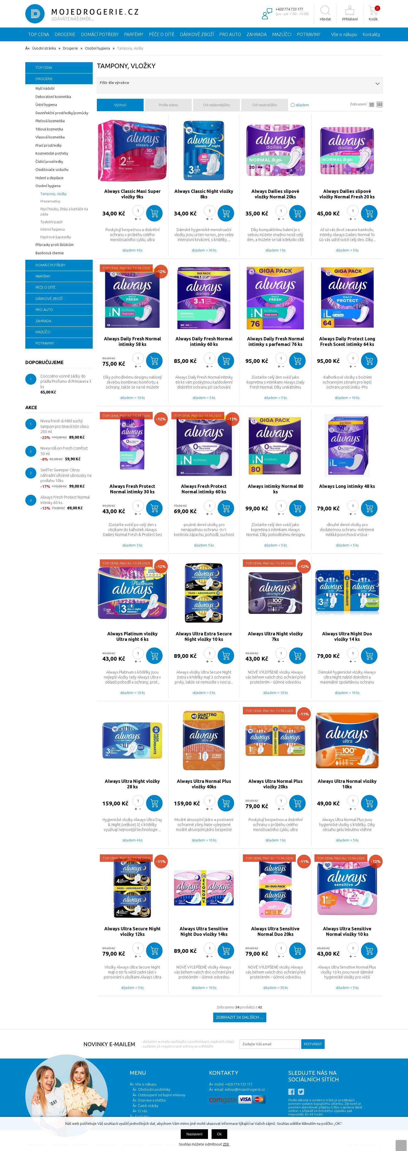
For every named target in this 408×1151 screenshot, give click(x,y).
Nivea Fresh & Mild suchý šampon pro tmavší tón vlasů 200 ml (64, 426)
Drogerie (70, 48)
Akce (31, 407)
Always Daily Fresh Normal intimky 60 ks (204, 341)
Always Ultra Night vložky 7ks (275, 636)
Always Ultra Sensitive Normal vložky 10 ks (347, 931)
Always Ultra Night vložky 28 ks (132, 784)
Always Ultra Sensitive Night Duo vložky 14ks (204, 931)
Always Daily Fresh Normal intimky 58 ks (132, 341)
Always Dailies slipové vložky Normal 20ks (275, 194)
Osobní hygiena (97, 48)
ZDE (226, 1144)
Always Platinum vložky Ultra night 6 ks (132, 636)
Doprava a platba (152, 1100)
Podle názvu (168, 105)
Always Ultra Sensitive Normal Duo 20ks (275, 931)
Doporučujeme (44, 362)
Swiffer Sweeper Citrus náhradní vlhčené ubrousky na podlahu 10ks (65, 475)
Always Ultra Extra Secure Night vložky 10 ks (204, 636)
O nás (142, 1111)
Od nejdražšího (264, 105)
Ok (219, 1134)
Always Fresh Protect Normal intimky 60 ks (65, 500)
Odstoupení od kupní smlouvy (161, 1095)
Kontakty (371, 34)
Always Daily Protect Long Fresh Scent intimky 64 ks (347, 341)
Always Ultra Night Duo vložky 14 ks (347, 636)
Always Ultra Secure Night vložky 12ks (132, 931)
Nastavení (194, 1134)
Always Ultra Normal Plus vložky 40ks (204, 784)
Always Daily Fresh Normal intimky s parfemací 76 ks (275, 341)
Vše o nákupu (344, 34)
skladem (302, 105)
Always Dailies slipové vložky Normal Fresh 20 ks (347, 194)
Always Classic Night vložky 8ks (203, 194)
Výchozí (120, 105)
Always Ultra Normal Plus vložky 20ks (275, 784)
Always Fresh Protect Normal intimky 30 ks (132, 489)
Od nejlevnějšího (216, 105)
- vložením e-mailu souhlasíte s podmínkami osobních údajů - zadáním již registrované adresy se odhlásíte (187, 1044)
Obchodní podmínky (154, 1089)
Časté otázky (148, 1106)
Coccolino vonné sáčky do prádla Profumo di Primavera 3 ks (65, 381)
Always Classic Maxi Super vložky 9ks (132, 194)
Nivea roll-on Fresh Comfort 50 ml (64, 451)
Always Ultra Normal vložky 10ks (347, 784)
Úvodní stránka (44, 48)
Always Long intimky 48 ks (347, 486)
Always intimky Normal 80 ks (275, 489)
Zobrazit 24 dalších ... (239, 1017)
